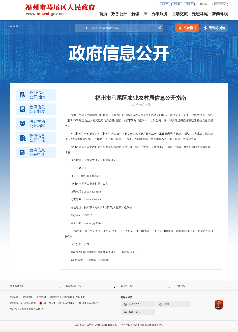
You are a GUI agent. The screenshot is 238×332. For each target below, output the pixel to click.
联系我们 (67, 300)
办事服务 (160, 14)
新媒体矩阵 (126, 300)
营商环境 (220, 14)
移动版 (203, 4)
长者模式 (187, 28)
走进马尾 (200, 14)
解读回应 (139, 14)
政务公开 (119, 14)
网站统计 (54, 300)
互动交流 (180, 14)
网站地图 (28, 300)
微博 (164, 307)
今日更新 (80, 300)
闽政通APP (131, 307)
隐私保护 (14, 300)
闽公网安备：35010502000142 (59, 306)
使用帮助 (41, 300)
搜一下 (160, 27)
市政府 (189, 4)
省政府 (176, 4)
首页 (103, 14)
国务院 (164, 4)
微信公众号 (131, 315)
